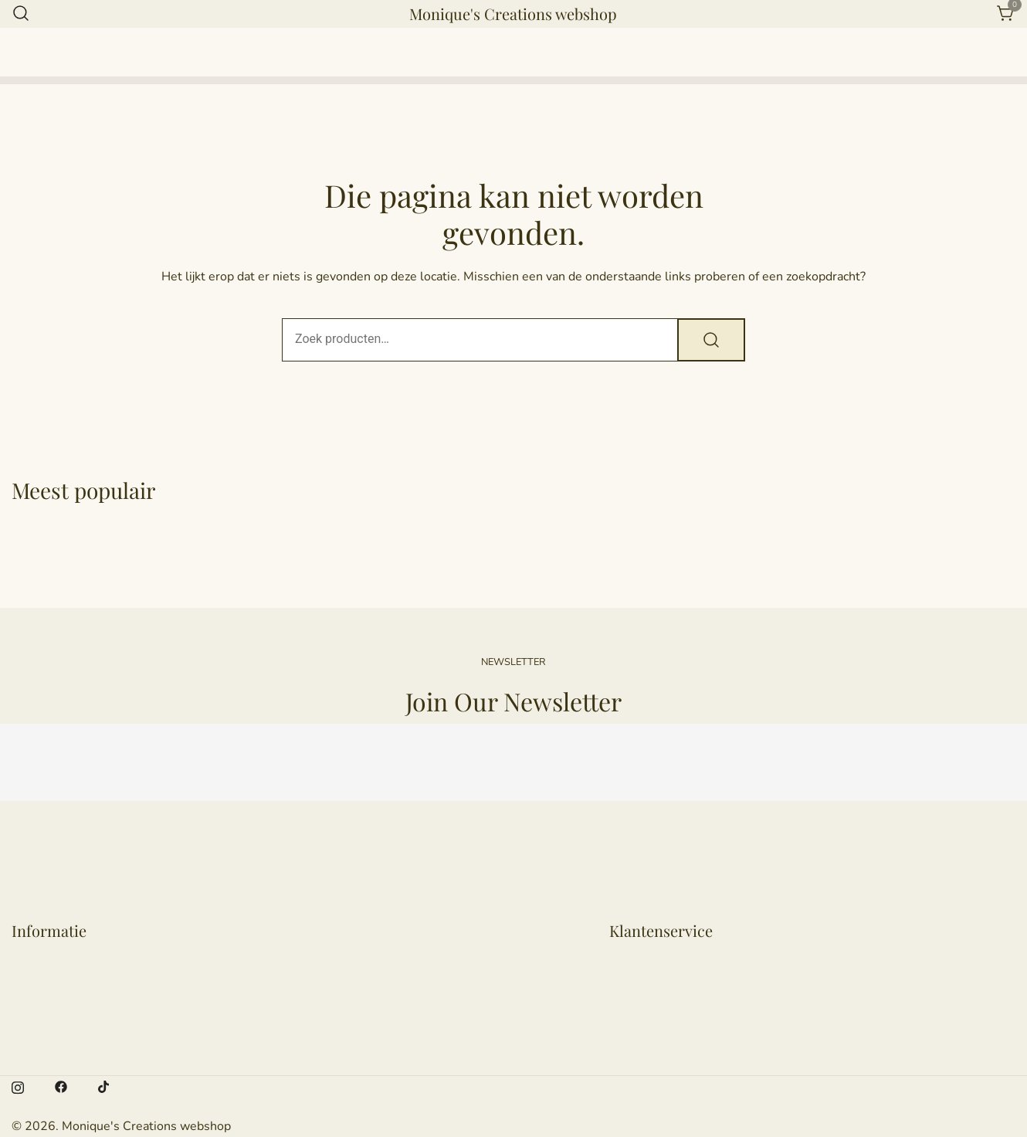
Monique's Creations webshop (513, 13)
